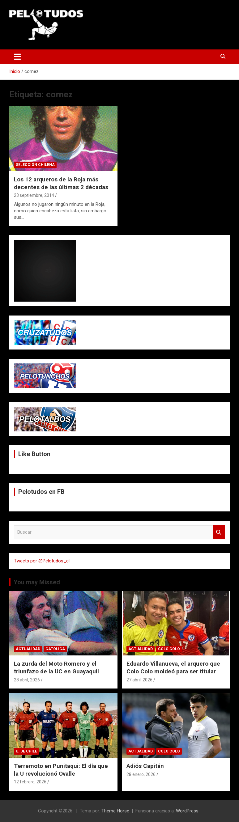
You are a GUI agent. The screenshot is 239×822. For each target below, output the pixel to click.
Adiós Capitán (145, 765)
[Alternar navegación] (17, 56)
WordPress (187, 811)
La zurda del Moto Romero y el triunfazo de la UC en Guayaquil (56, 667)
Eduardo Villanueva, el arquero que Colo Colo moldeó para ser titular (173, 667)
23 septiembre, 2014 (34, 195)
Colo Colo (169, 649)
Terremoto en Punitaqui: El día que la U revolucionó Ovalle (61, 769)
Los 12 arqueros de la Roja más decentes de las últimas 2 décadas (61, 183)
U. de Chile (26, 751)
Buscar (219, 532)
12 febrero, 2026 (30, 781)
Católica (55, 649)
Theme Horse (115, 811)
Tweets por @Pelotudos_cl (42, 561)
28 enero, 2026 (141, 774)
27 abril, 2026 (139, 679)
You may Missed (37, 582)
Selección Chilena (35, 165)
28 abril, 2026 (27, 679)
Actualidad (28, 649)
